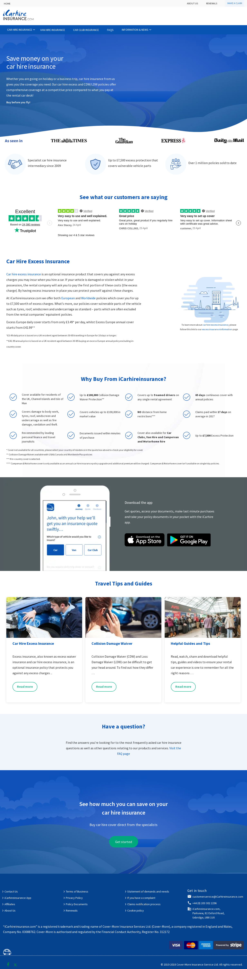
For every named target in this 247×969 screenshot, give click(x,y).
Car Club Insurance (86, 30)
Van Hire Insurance (52, 30)
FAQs (110, 30)
